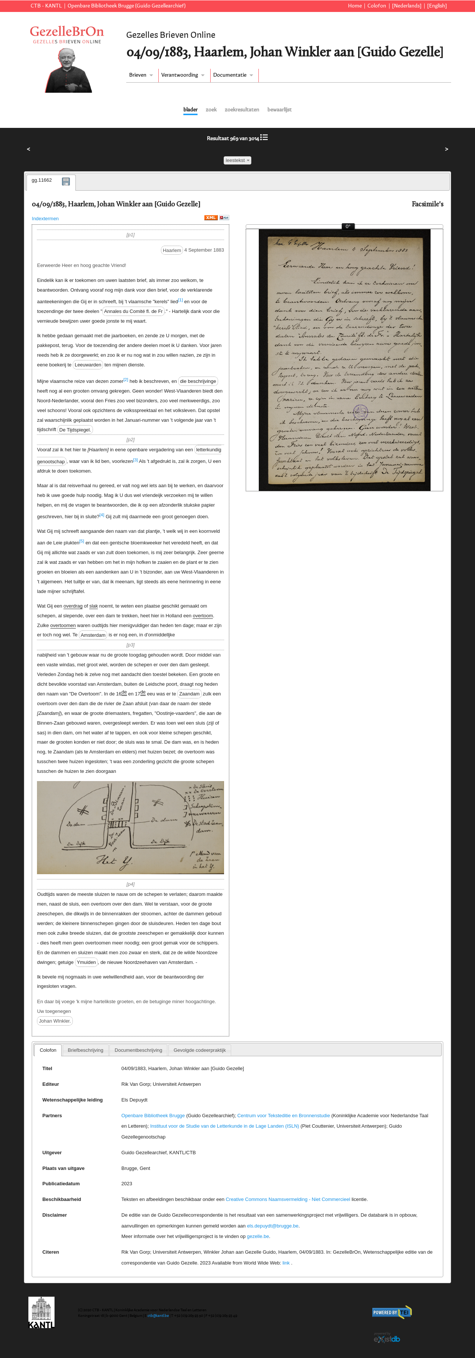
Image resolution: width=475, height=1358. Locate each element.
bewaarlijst (279, 110)
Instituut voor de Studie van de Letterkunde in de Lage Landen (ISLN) (224, 1126)
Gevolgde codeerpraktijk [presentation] (200, 1050)
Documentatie (229, 75)
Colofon (376, 6)
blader (190, 110)
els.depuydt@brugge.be (272, 1226)
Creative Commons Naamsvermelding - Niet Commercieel (288, 1199)
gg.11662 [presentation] (42, 180)
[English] (437, 6)
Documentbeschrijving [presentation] (138, 1050)
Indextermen (45, 218)
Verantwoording (179, 75)
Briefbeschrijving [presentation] (85, 1050)
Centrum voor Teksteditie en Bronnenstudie (283, 1115)
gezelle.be (258, 1236)
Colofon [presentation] (48, 1050)
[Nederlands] (407, 6)
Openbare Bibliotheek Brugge (153, 1115)
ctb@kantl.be (158, 1316)
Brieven (137, 75)
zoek (211, 110)
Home (355, 6)
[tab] (51, 183)
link (285, 1263)
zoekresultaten (242, 110)
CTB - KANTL (46, 6)
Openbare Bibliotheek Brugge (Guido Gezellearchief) (127, 6)
